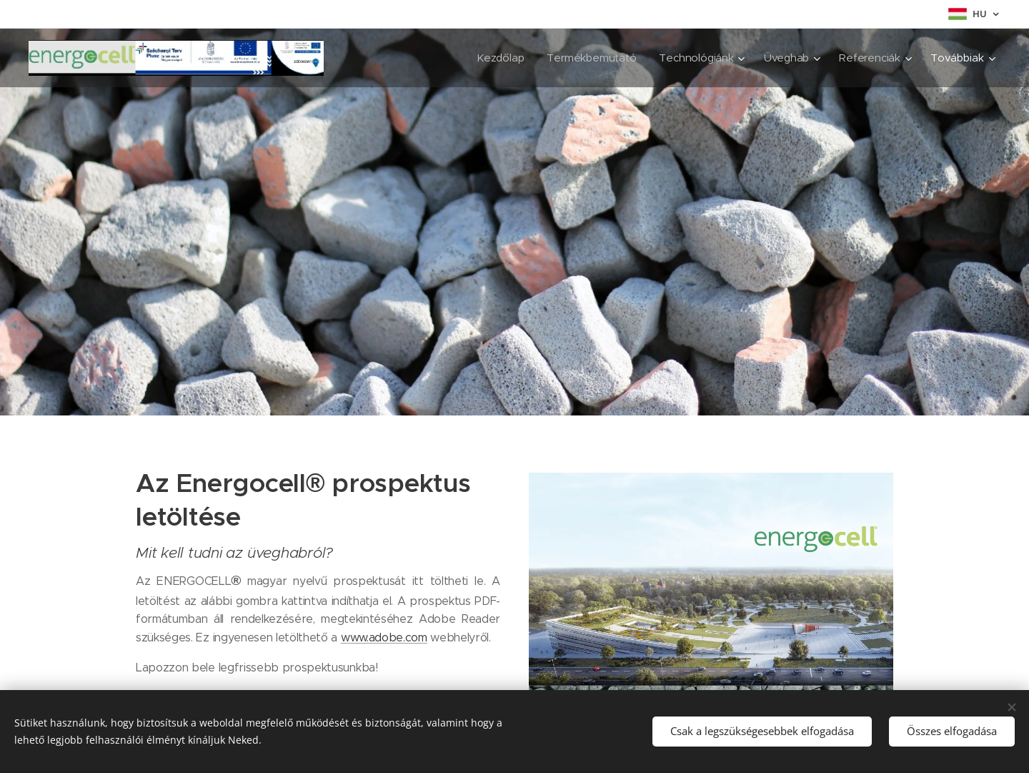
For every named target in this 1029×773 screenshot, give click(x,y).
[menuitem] (382, 58)
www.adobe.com (384, 637)
